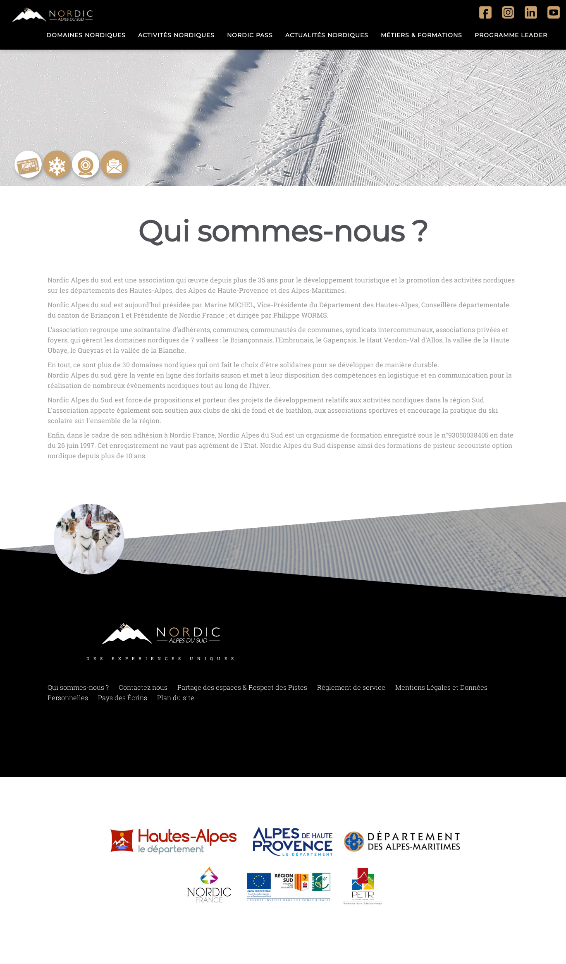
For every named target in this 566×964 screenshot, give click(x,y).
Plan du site (175, 700)
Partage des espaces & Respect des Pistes (242, 690)
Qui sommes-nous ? (78, 690)
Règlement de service (351, 690)
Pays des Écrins (122, 700)
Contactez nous (143, 690)
